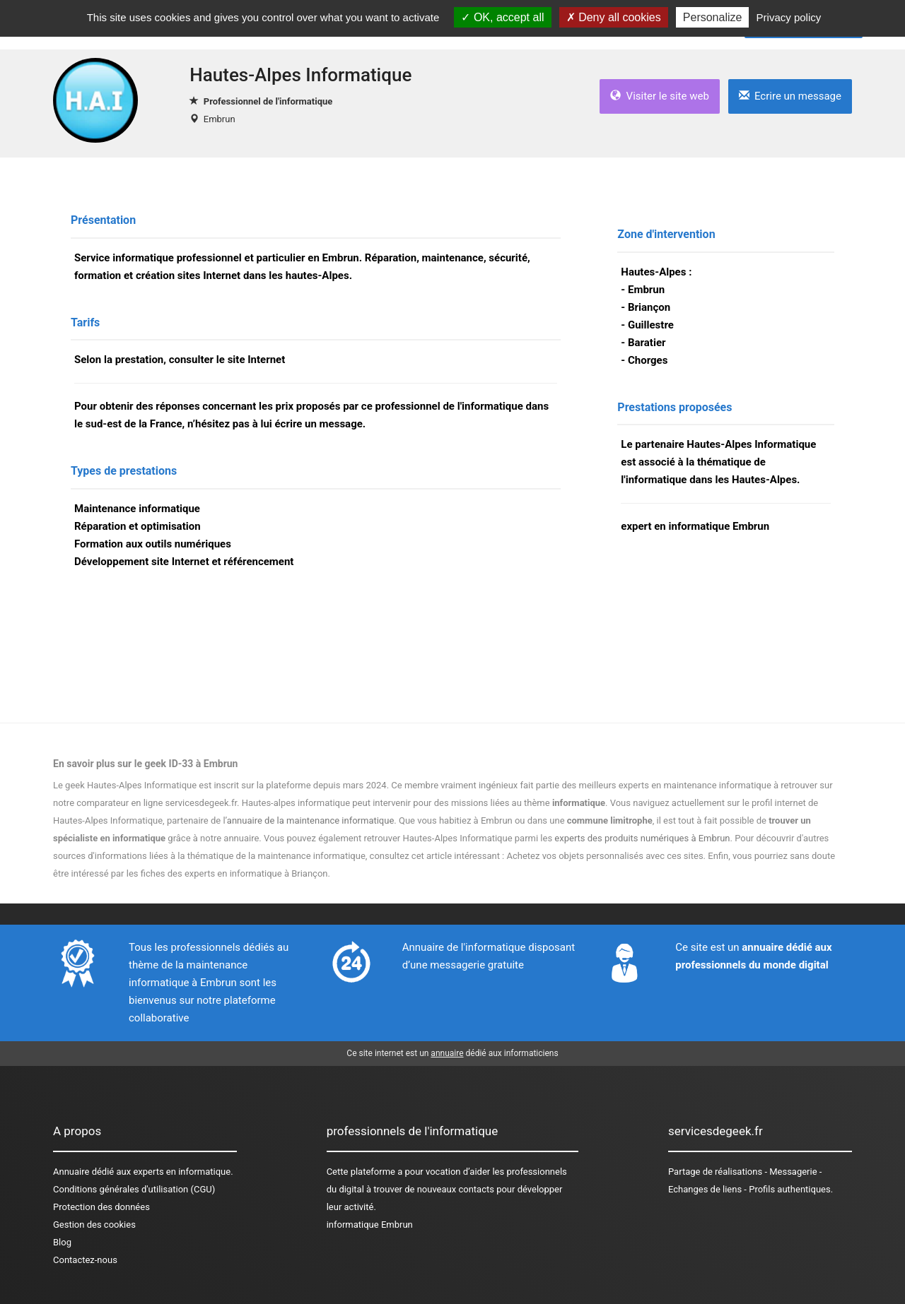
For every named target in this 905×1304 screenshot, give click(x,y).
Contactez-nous (85, 1260)
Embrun (219, 119)
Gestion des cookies (94, 1224)
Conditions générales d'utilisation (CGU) (134, 1189)
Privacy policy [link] (789, 17)
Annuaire (71, 1171)
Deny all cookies (613, 17)
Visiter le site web (659, 96)
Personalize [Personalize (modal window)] (712, 17)
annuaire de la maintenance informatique (310, 820)
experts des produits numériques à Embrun (642, 838)
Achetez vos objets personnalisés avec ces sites (605, 855)
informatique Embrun (370, 1224)
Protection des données (101, 1207)
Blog (62, 1242)
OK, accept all (502, 17)
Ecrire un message (790, 96)
